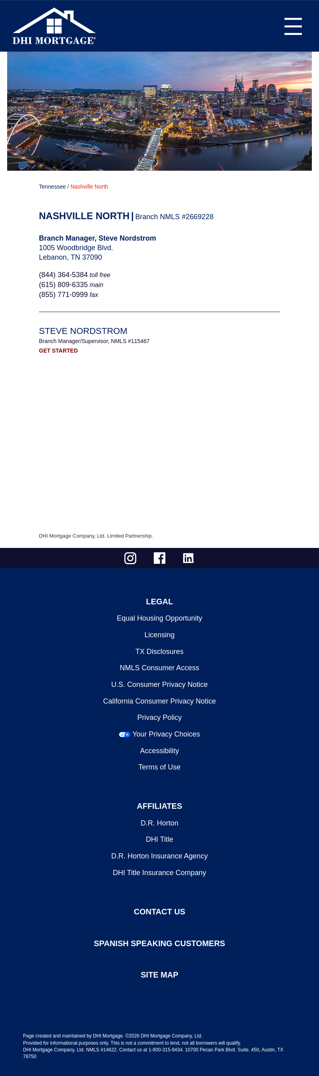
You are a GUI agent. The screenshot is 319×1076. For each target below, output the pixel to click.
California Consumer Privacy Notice (159, 701)
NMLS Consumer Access (159, 668)
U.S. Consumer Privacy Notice (159, 684)
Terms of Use (159, 767)
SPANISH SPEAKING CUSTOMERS (159, 943)
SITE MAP (159, 974)
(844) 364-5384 (63, 275)
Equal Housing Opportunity (159, 618)
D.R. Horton (159, 823)
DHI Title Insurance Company (159, 873)
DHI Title (159, 839)
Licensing (159, 635)
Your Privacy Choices (166, 734)
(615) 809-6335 (63, 285)
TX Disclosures (159, 652)
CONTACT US (160, 911)
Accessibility (159, 751)
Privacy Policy (159, 717)
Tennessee (52, 186)
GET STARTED (58, 350)
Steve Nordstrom (83, 331)
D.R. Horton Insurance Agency (159, 856)
